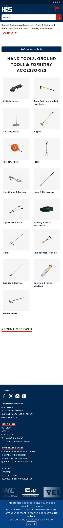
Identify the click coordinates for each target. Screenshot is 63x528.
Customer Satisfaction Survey (17, 414)
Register (6, 472)
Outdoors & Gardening (21, 25)
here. (50, 519)
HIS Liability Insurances (14, 455)
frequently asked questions (16, 441)
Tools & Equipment (45, 25)
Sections (8, 33)
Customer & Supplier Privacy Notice (20, 451)
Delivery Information (12, 411)
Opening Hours (9, 417)
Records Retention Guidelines (17, 479)
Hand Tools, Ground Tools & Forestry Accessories (27, 28)
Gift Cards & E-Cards (13, 438)
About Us (6, 431)
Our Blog (6, 428)
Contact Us (7, 434)
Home (5, 25)
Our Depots (7, 407)
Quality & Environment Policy (17, 462)
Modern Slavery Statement (15, 458)
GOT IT (31, 523)
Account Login (9, 475)
